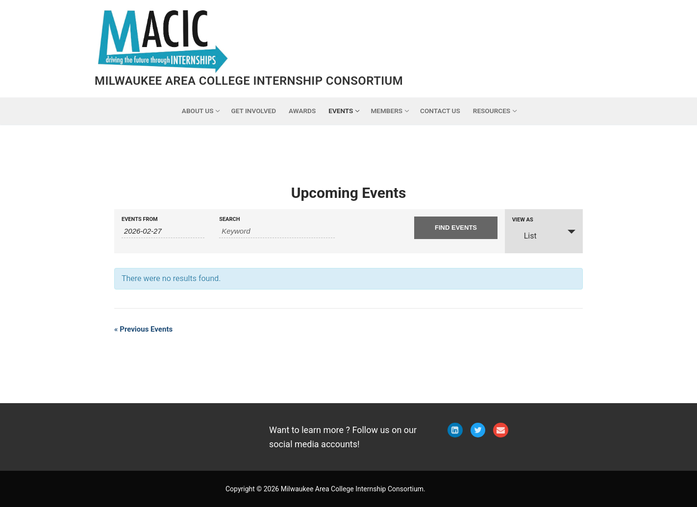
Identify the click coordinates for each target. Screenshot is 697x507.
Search (229, 219)
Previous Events (143, 329)
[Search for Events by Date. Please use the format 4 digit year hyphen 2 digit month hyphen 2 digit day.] (163, 231)
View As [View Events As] (522, 219)
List (524, 236)
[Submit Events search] (455, 228)
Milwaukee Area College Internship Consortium (249, 81)
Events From (140, 219)
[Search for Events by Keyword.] (277, 231)
